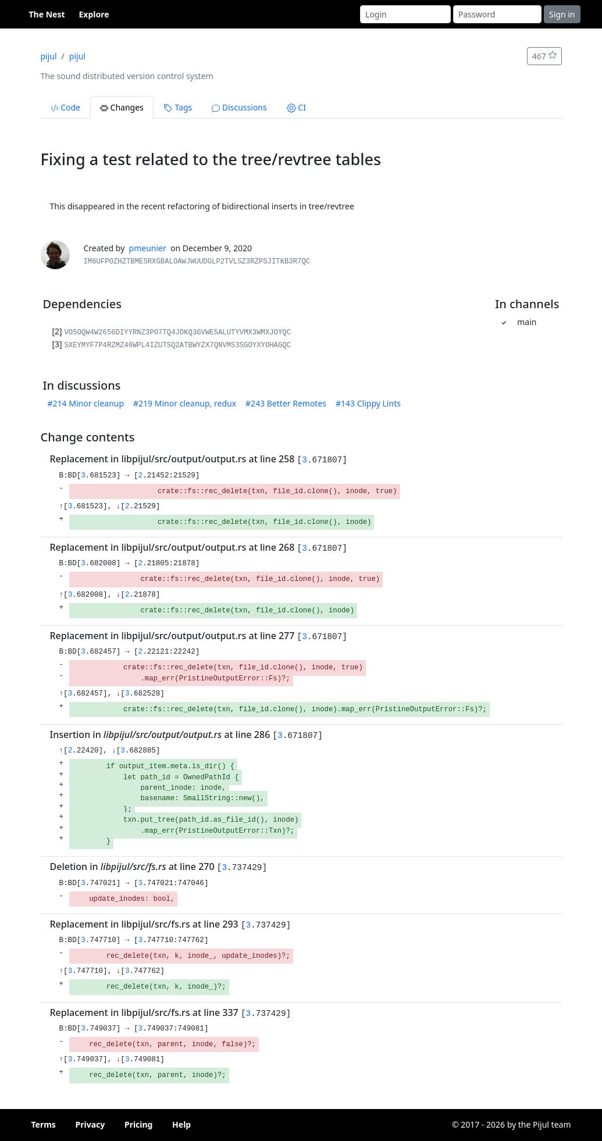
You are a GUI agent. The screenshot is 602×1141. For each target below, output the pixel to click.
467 (544, 56)
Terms (43, 1124)
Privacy (90, 1124)
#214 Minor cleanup (86, 403)
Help (181, 1124)
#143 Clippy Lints (368, 403)
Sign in (562, 14)
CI (296, 107)
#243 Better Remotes (285, 403)
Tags (177, 107)
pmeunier (147, 248)
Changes (122, 107)
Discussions (239, 107)
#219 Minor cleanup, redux (184, 403)
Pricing (138, 1124)
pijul (49, 56)
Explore (94, 14)
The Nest (47, 14)
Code (65, 107)
